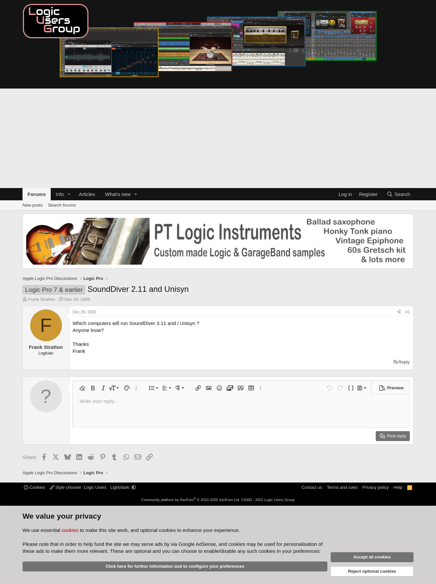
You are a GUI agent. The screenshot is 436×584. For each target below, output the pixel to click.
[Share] (399, 312)
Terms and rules (342, 487)
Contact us (311, 487)
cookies (70, 530)
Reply (404, 361)
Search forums (62, 205)
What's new (118, 194)
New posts (33, 205)
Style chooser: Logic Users (79, 487)
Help (398, 487)
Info (60, 194)
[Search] (398, 194)
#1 (408, 312)
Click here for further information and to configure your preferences (175, 566)
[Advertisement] (218, 138)
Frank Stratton (41, 299)
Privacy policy (375, 487)
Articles (87, 194)
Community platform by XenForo (190, 500)
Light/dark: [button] (123, 487)
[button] (69, 194)
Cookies (34, 487)
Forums (36, 194)
